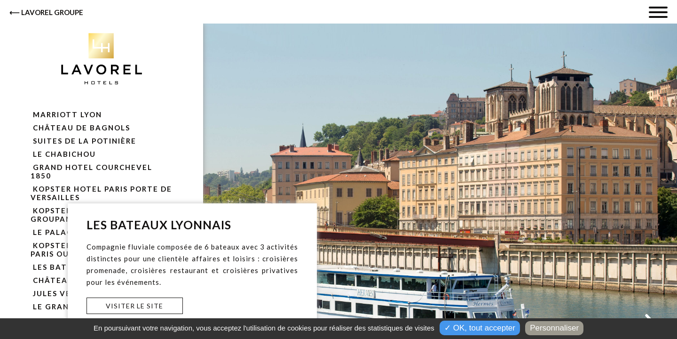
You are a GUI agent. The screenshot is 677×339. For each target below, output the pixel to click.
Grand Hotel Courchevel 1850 (91, 171)
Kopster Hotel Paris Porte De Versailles (101, 193)
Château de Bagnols (80, 127)
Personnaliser (554, 327)
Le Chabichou (63, 154)
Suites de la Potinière (83, 141)
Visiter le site (134, 306)
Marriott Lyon (66, 114)
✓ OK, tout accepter (479, 327)
